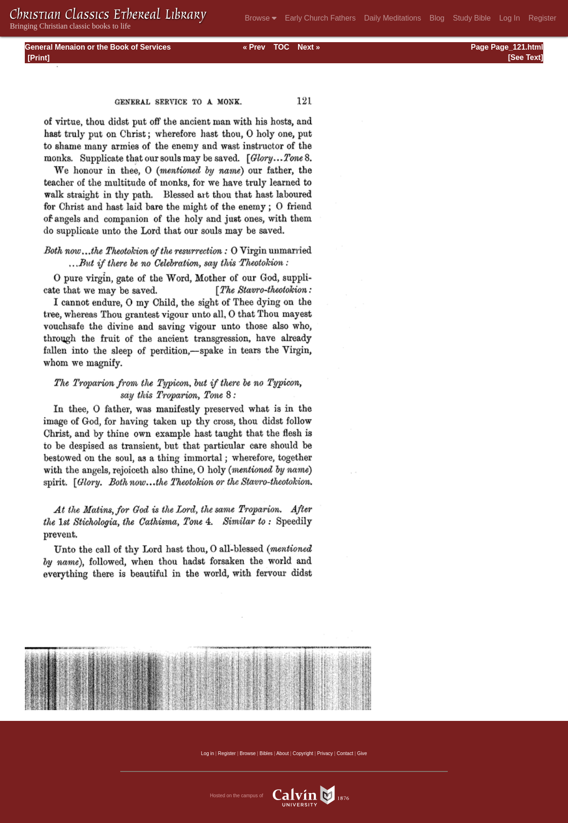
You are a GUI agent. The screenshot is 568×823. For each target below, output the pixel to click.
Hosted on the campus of (284, 795)
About (282, 753)
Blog (437, 18)
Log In (509, 18)
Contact (345, 753)
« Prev (254, 47)
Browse (261, 18)
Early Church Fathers (320, 18)
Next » (309, 47)
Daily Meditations (392, 18)
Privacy (325, 753)
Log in (207, 753)
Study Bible (472, 18)
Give (362, 753)
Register (542, 18)
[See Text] (525, 57)
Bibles (266, 753)
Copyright (303, 753)
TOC (281, 47)
